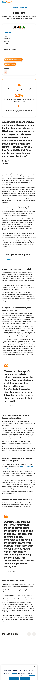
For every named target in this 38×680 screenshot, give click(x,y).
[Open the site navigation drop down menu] (35, 2)
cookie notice (14, 676)
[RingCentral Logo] (7, 2)
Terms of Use (32, 678)
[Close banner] (35, 670)
